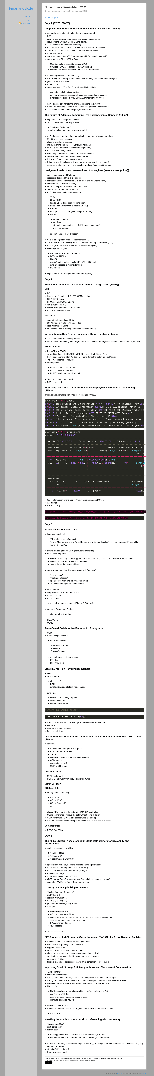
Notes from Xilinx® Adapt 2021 (66, 7)
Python (143, 1073)
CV (29, 20)
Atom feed (26, 23)
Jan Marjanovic (54, 11)
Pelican (119, 1073)
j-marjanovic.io (21, 8)
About (28, 16)
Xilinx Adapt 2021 (53, 17)
